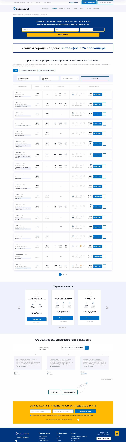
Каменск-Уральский (19, 2)
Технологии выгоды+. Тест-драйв (21, 133)
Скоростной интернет (47, 66)
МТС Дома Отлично (20, 246)
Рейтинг (61, 8)
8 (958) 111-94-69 (72, 2)
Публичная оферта (75, 420)
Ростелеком (37, 75)
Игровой (17, 165)
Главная (15, 14)
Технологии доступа (20, 173)
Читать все (52, 373)
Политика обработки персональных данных (62, 435)
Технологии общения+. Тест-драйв (21, 192)
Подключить (104, 89)
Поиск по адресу (89, 2)
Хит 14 (16, 106)
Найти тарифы (95, 29)
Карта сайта (73, 422)
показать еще (107, 360)
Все (16, 66)
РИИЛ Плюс (18, 89)
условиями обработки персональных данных (81, 397)
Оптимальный (18, 124)
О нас (89, 8)
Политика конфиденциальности (79, 418)
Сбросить (94, 73)
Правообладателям (51, 435)
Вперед (67, 255)
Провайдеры (45, 8)
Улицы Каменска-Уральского (44, 426)
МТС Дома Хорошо (20, 211)
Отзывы (82, 8)
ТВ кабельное (59, 75)
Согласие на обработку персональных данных (92, 435)
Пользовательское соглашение (106, 435)
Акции (69, 8)
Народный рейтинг (41, 422)
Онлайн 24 (17, 219)
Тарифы (54, 8)
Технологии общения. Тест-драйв (21, 155)
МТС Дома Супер (19, 228)
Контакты (96, 8)
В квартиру (29, 2)
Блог (75, 8)
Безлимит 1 (17, 237)
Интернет (59, 73)
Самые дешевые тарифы (28, 66)
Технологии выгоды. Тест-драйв (20, 144)
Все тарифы (63, 308)
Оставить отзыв (71, 373)
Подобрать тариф (85, 393)
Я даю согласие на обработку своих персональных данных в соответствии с (62, 397)
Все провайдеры (37, 73)
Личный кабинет (74, 424)
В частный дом (47, 2)
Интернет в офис (40, 424)
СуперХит (17, 182)
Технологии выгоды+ (20, 115)
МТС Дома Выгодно (20, 97)
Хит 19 (16, 202)
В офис (38, 2)
